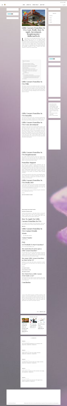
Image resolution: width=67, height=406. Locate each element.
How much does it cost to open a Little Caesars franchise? (32, 75)
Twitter (50, 17)
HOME (24, 4)
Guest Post (42, 4)
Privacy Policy (35, 4)
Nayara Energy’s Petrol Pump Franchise (29, 209)
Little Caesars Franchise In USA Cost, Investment (30, 65)
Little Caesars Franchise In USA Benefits (29, 64)
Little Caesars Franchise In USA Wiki (28, 63)
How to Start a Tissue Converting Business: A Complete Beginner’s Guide (53, 105)
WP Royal (14, 403)
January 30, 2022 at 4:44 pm (25, 378)
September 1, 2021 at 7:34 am (25, 360)
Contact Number (26, 72)
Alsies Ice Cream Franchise (53, 115)
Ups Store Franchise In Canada (27, 194)
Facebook (50, 15)
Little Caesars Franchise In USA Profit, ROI (29, 68)
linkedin (50, 19)
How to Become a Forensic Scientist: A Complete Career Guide (53, 110)
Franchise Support (25, 67)
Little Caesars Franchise (28, 235)
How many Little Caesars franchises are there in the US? (31, 76)
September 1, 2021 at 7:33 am (25, 351)
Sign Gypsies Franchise (26, 271)
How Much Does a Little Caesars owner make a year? (31, 77)
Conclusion (25, 78)
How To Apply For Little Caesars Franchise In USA (30, 69)
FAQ (23, 73)
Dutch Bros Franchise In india (27, 211)
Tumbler (50, 22)
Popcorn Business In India (26, 269)
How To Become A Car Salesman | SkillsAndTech (33, 325)
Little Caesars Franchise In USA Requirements (29, 66)
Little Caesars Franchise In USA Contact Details (30, 70)
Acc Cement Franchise (25, 267)
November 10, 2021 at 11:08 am (26, 369)
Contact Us (28, 4)
